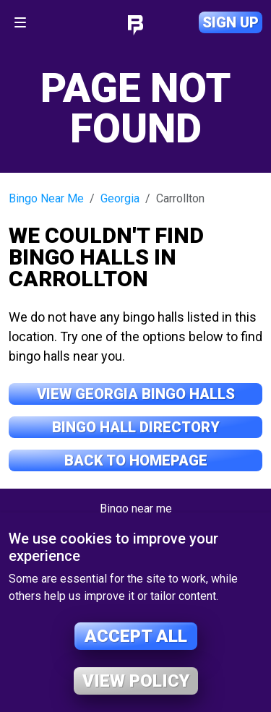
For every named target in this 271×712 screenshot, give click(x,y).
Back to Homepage (135, 460)
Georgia (119, 198)
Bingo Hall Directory (136, 427)
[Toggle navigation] (20, 22)
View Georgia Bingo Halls (136, 394)
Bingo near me (136, 508)
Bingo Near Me (46, 198)
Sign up (230, 22)
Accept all (136, 636)
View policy (135, 681)
